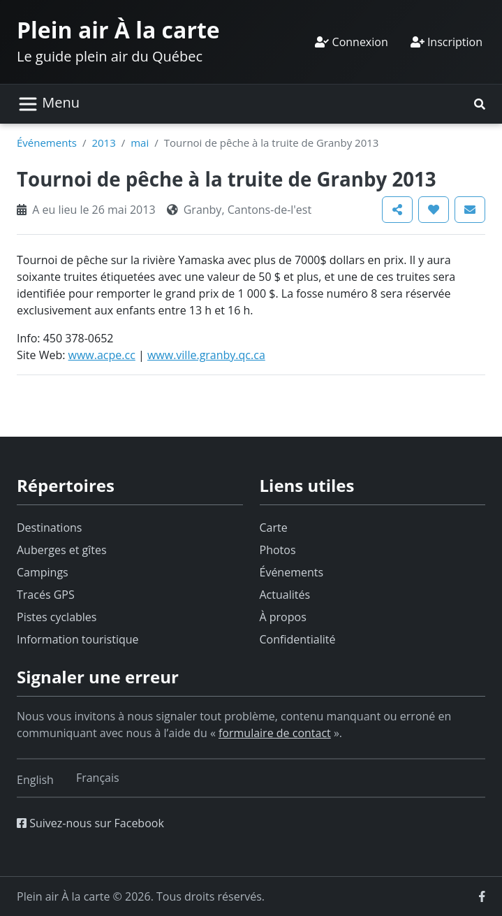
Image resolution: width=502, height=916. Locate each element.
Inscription (446, 42)
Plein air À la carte (118, 30)
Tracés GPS (46, 594)
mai (140, 143)
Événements (47, 143)
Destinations (49, 527)
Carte (274, 527)
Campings (42, 572)
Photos (278, 550)
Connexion (351, 42)
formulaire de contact (275, 733)
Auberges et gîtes (62, 550)
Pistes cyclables (56, 617)
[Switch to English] (35, 779)
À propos (283, 617)
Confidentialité (298, 639)
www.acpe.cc (101, 355)
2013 (103, 143)
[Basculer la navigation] (48, 104)
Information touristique (78, 639)
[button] (479, 104)
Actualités (285, 594)
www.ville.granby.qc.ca (206, 355)
